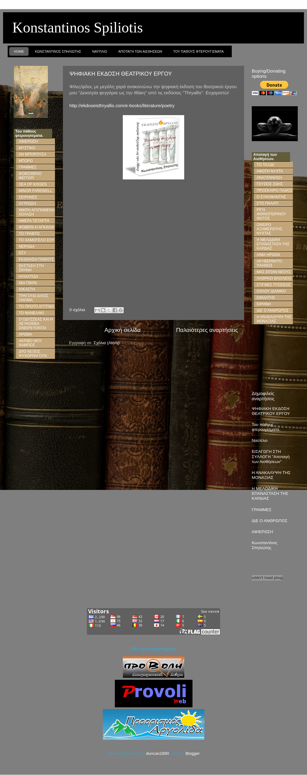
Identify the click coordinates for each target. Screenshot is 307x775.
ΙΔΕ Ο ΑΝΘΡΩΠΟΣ (273, 310)
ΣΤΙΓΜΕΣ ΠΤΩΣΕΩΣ (274, 285)
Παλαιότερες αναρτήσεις (207, 330)
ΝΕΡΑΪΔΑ (27, 246)
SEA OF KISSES (33, 184)
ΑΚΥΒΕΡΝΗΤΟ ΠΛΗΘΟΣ (269, 263)
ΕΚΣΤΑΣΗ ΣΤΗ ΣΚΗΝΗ (31, 268)
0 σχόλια (77, 309)
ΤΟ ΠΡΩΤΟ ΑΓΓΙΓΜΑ (36, 306)
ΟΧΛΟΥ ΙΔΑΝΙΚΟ (271, 291)
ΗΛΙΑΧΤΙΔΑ (28, 276)
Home (19, 51)
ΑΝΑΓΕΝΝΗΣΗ (269, 177)
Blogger (192, 753)
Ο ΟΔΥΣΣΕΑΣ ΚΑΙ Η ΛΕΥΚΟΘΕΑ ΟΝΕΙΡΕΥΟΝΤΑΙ (36, 323)
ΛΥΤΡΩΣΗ (27, 203)
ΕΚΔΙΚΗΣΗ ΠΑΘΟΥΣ (36, 259)
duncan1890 (157, 753)
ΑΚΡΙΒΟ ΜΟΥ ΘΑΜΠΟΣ (30, 343)
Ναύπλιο (260, 440)
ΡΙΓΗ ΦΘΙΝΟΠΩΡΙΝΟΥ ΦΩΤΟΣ (271, 214)
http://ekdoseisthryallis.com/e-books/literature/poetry (121, 105)
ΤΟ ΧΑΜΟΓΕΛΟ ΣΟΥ (36, 240)
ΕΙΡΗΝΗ (264, 304)
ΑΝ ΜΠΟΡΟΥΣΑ (32, 154)
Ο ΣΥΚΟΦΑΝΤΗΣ (271, 197)
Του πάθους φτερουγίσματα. (266, 427)
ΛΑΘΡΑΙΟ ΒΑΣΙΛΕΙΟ (274, 278)
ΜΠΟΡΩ (26, 161)
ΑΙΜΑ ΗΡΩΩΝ (268, 255)
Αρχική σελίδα (122, 330)
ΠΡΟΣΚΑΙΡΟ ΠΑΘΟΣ (275, 190)
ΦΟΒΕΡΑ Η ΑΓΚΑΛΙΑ (36, 227)
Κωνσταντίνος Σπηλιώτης (264, 545)
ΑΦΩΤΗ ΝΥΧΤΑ (270, 171)
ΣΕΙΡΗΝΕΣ (28, 197)
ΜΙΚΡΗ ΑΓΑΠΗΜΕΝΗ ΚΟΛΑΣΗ (36, 212)
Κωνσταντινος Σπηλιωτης (58, 51)
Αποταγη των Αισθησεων (140, 51)
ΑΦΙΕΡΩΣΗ (28, 141)
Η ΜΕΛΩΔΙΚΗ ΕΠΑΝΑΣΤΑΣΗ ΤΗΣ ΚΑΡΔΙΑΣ (273, 244)
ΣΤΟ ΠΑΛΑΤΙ (267, 203)
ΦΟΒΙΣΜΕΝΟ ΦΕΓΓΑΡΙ (30, 175)
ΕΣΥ (22, 253)
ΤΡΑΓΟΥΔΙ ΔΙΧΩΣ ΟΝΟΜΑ (33, 298)
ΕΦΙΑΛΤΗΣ (266, 297)
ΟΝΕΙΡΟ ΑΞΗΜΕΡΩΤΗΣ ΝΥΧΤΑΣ (269, 229)
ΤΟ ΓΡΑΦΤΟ (29, 233)
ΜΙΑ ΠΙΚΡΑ (28, 283)
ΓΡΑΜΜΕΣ (28, 167)
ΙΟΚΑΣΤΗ (27, 289)
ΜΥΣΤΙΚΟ (27, 148)
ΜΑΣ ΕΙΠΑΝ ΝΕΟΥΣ (274, 272)
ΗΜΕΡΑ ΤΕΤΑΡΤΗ (34, 221)
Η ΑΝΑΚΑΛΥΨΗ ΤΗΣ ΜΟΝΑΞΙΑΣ (274, 319)
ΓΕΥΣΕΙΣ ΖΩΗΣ (270, 184)
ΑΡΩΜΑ (25, 334)
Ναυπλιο (99, 51)
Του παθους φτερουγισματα (198, 51)
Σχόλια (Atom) (106, 342)
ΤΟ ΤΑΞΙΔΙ (265, 165)
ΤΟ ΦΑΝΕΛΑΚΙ (31, 313)
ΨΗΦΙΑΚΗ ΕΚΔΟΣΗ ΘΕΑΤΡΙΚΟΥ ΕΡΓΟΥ (120, 74)
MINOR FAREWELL (35, 191)
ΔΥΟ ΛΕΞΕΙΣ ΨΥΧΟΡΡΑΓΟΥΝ (33, 353)
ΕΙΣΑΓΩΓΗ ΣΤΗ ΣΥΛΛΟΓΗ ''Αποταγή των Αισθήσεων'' (271, 456)
